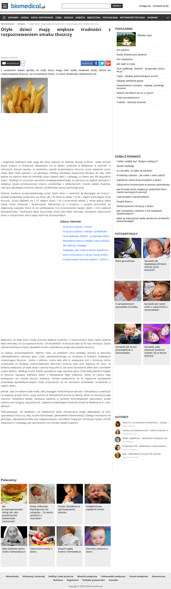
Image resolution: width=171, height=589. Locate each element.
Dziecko (68, 17)
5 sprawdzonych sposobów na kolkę (127, 305)
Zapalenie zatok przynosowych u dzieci (139, 180)
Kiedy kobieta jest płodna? (132, 54)
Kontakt (113, 580)
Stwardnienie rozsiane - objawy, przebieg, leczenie (140, 87)
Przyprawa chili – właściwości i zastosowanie (144, 445)
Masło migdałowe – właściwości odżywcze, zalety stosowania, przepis (146, 438)
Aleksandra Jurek (129, 433)
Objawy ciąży (144, 35)
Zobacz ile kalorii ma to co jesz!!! (135, 92)
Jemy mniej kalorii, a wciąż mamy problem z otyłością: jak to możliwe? (87, 254)
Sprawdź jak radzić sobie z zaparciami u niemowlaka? (156, 306)
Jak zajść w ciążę (126, 63)
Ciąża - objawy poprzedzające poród (137, 76)
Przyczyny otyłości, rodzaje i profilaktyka (85, 231)
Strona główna (3, 17)
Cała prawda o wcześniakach (133, 196)
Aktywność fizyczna (132, 17)
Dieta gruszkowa (125, 260)
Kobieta (80, 17)
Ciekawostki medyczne (113, 576)
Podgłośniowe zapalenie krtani (95, 508)
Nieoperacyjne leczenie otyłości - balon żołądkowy (87, 259)
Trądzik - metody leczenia (131, 102)
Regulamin (73, 580)
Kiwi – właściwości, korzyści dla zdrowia (141, 453)
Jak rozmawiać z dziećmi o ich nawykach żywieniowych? (139, 212)
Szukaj (117, 6)
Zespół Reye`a (124, 201)
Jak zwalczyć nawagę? (75, 245)
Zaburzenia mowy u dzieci (41, 550)
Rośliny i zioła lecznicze (61, 576)
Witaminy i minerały (34, 576)
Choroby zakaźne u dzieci (97, 550)
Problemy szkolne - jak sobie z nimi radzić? (141, 175)
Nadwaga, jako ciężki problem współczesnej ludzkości (87, 250)
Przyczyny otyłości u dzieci (77, 226)
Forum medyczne (138, 576)
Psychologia (110, 17)
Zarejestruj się (161, 5)
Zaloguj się (145, 5)
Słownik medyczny (87, 576)
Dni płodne (123, 49)
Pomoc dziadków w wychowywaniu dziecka (69, 509)
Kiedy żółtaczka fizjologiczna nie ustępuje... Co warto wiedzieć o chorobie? (41, 512)
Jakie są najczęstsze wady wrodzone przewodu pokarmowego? (143, 220)
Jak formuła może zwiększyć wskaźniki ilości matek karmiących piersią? (142, 191)
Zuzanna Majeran (129, 449)
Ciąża (58, 17)
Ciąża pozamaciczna (128, 97)
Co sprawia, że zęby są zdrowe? (134, 170)
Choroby (152, 17)
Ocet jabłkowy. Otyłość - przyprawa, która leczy (87, 236)
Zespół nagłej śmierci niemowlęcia (69, 550)
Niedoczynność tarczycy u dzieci (135, 206)
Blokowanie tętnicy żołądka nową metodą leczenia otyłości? (87, 240)
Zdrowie (13, 17)
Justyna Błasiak (128, 426)
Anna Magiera (128, 441)
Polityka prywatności (93, 580)
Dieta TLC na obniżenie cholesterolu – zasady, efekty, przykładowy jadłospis (146, 422)
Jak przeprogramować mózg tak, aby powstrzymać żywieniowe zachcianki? (12, 514)
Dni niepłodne (125, 59)
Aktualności (12, 576)
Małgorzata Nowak (130, 457)
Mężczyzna (93, 17)
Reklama (58, 580)
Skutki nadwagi (125, 166)
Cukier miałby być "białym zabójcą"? (137, 161)
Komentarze (13, 63)
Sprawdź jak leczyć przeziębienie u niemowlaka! (126, 349)
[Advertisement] (56, 45)
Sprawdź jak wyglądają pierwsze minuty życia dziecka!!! (155, 265)
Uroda (25, 17)
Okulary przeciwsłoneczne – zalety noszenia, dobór (146, 430)
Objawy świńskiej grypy (130, 80)
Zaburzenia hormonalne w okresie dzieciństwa (143, 184)
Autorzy (122, 417)
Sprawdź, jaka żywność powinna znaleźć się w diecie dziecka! (155, 351)
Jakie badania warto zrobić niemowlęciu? (13, 550)
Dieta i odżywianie (42, 17)
